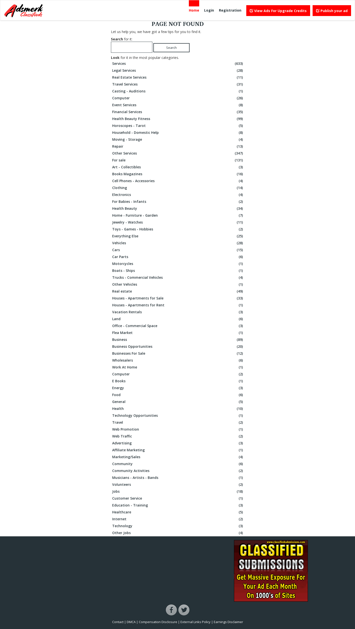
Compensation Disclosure (158, 622)
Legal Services (178, 70)
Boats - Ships (178, 270)
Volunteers (178, 484)
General (178, 401)
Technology (178, 526)
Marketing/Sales (178, 457)
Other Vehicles (178, 284)
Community (178, 463)
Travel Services (178, 84)
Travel (178, 422)
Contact (118, 622)
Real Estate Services (178, 77)
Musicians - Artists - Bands (178, 477)
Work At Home (178, 367)
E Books (178, 381)
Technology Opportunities (178, 415)
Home (194, 10)
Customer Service (178, 498)
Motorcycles (178, 263)
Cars (178, 249)
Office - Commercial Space (178, 325)
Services (178, 63)
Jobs (178, 491)
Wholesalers (178, 360)
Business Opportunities (178, 346)
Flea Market (178, 332)
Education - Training (178, 505)
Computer (178, 98)
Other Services (178, 153)
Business (178, 339)
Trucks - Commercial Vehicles (178, 277)
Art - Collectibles (178, 167)
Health (178, 408)
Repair (178, 146)
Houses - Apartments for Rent (178, 305)
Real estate (178, 291)
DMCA (131, 622)
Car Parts (178, 256)
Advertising (178, 443)
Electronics (178, 194)
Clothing (178, 187)
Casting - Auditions (178, 91)
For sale (178, 160)
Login (209, 10)
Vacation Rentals (178, 312)
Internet (178, 519)
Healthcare (178, 512)
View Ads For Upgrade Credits (278, 10)
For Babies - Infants (178, 201)
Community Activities (178, 470)
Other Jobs (178, 532)
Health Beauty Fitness (178, 118)
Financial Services (178, 111)
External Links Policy (195, 622)
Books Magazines (178, 174)
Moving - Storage (178, 139)
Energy (178, 387)
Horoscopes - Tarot (178, 125)
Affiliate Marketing (178, 450)
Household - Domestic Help (178, 132)
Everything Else (178, 236)
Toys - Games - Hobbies (178, 229)
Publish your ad (332, 10)
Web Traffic (178, 436)
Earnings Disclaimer (228, 622)
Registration (230, 10)
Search (171, 47)
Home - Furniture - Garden (178, 215)
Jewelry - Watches (178, 222)
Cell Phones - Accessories (178, 180)
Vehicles (178, 243)
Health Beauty (178, 208)
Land (178, 318)
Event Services (178, 105)
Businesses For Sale (178, 353)
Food (178, 394)
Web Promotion (178, 429)
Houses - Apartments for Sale (178, 298)
